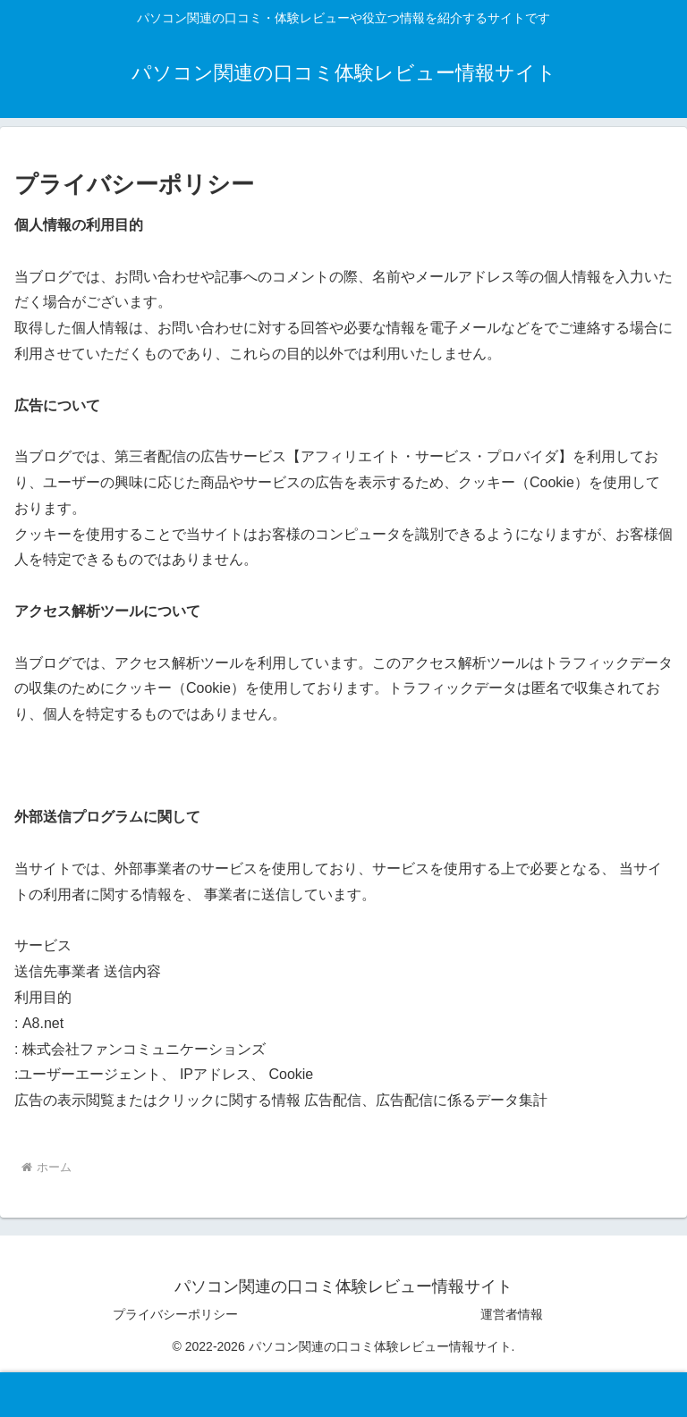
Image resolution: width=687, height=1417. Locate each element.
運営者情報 (511, 1314)
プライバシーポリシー (175, 1314)
